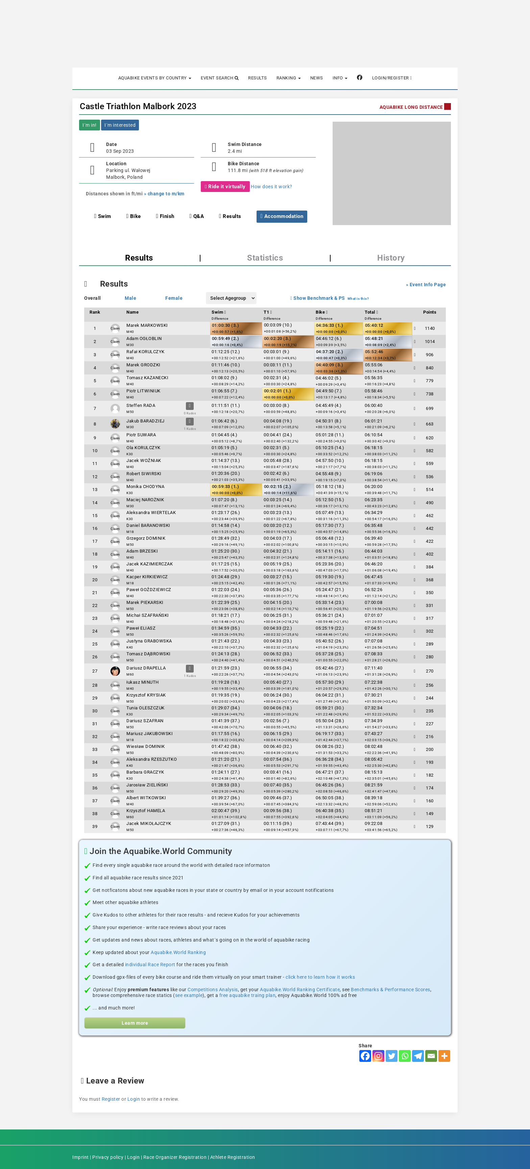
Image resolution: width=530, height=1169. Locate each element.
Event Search (220, 77)
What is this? (358, 298)
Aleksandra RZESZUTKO (151, 759)
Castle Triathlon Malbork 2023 (138, 106)
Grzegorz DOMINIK (145, 538)
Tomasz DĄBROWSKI (148, 653)
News (316, 77)
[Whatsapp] (405, 1056)
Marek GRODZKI (143, 364)
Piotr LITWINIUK (143, 390)
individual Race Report (150, 964)
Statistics (265, 258)
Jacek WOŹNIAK (143, 460)
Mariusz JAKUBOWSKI (149, 733)
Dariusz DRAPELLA (146, 668)
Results (257, 77)
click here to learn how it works (320, 977)
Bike (133, 216)
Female (174, 298)
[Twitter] (391, 1056)
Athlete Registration (232, 1157)
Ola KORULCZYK (143, 447)
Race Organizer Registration (175, 1157)
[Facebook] (365, 1056)
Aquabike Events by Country (155, 77)
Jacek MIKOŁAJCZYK (148, 823)
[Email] (431, 1056)
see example (189, 995)
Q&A (197, 216)
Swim (102, 216)
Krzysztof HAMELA (145, 810)
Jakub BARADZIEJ (145, 420)
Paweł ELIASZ (140, 628)
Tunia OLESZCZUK (145, 707)
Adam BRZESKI (142, 551)
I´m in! (89, 125)
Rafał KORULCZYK (145, 351)
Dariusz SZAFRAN (145, 720)
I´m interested (120, 125)
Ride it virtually (225, 187)
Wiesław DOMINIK (145, 746)
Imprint (80, 1157)
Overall (92, 298)
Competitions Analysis (213, 989)
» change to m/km (164, 193)
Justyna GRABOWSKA (149, 640)
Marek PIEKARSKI (145, 602)
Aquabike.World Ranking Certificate (300, 989)
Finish (165, 216)
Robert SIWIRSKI (144, 473)
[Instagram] (378, 1056)
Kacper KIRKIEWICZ (147, 576)
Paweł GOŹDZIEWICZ (148, 589)
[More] (444, 1056)
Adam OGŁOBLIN (144, 338)
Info (340, 77)
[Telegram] (418, 1056)
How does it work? (271, 186)
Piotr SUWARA (141, 434)
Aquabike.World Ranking (178, 952)
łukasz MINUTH (142, 682)
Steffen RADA (140, 405)
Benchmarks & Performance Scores (390, 989)
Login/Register (392, 77)
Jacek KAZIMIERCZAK (149, 563)
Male (130, 298)
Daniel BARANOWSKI (148, 525)
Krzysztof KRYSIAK (146, 695)
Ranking (288, 77)
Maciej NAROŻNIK (145, 499)
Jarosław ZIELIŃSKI (147, 784)
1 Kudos (190, 429)
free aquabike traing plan (247, 995)
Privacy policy (107, 1157)
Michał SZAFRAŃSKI (147, 615)
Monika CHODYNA (145, 486)
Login (133, 1099)
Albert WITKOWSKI (146, 797)
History (391, 258)
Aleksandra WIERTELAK (151, 512)
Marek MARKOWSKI (147, 325)
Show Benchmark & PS (317, 298)
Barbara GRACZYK (145, 772)
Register (111, 1099)
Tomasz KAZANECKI (147, 377)
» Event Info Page (426, 284)
